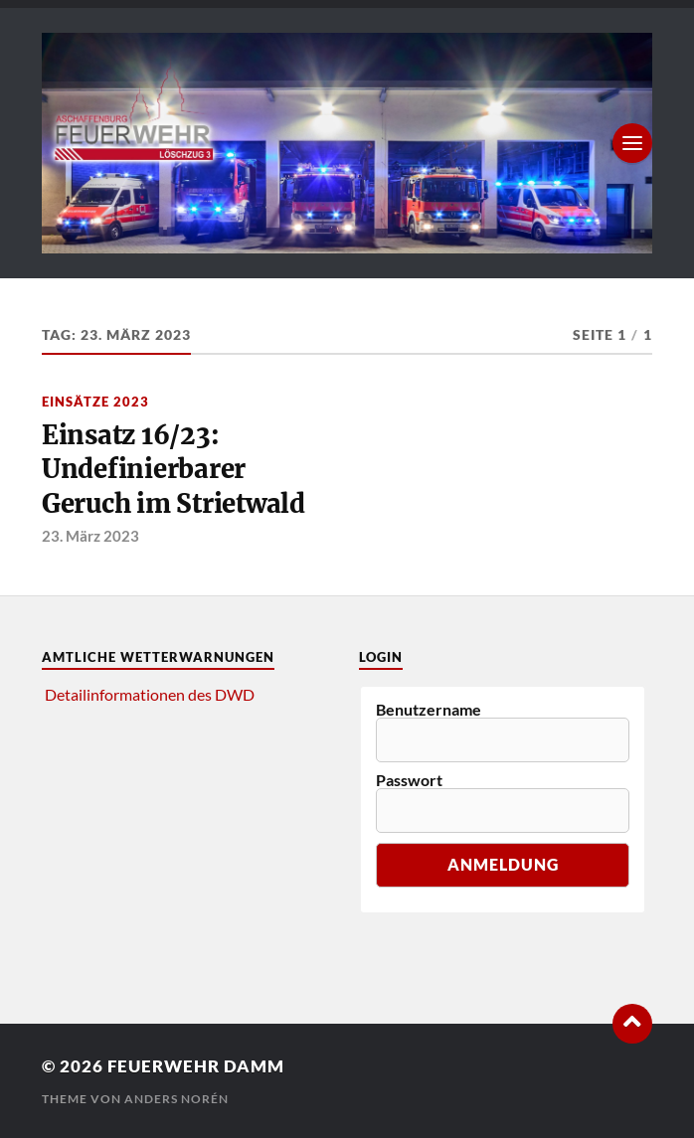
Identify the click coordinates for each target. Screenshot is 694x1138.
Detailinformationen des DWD (150, 694)
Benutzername (428, 710)
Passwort (409, 780)
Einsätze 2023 (95, 401)
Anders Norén (176, 1098)
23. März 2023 (90, 536)
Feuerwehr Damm (195, 1066)
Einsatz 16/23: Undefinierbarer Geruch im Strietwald (173, 469)
